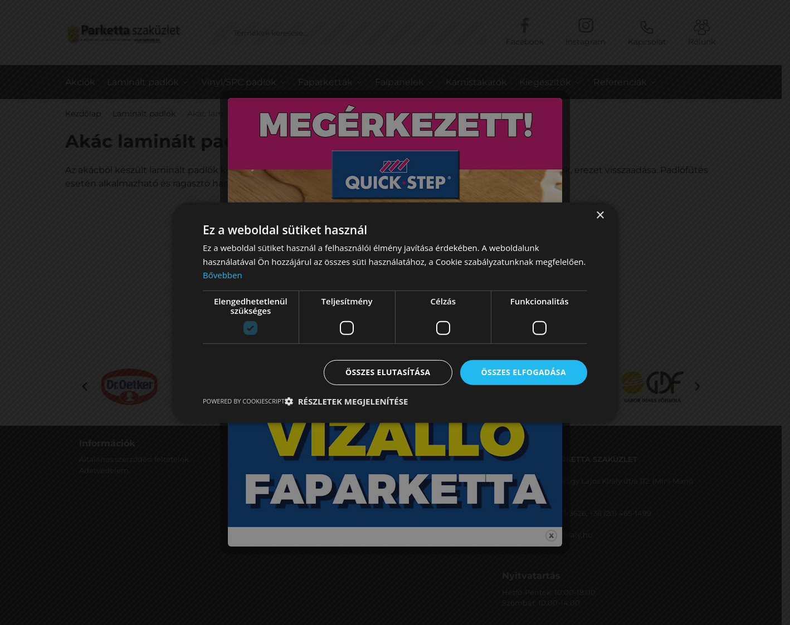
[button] (346, 401)
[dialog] (395, 312)
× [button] (600, 215)
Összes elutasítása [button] (388, 372)
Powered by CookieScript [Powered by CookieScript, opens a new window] (244, 401)
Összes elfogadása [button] (523, 372)
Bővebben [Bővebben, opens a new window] (222, 274)
